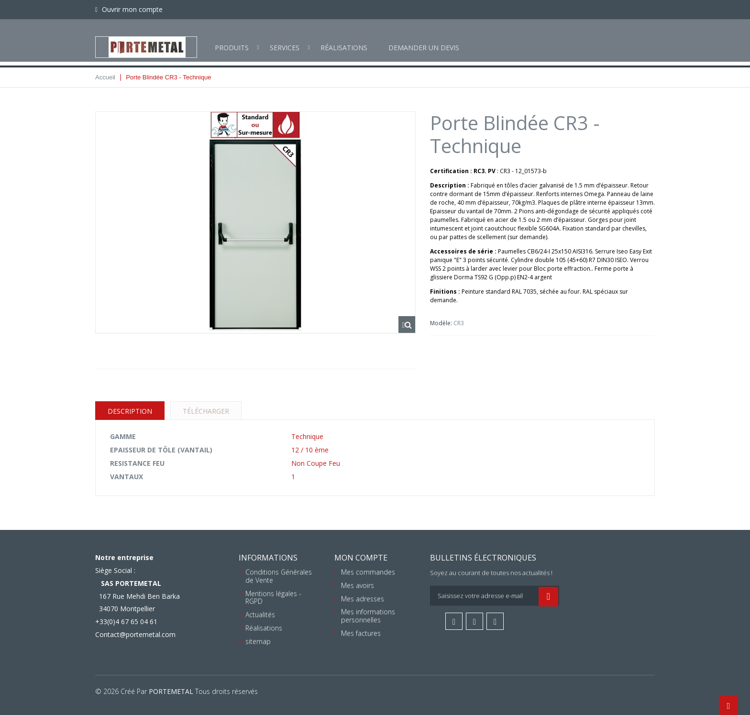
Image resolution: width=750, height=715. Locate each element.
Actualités (260, 614)
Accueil (105, 77)
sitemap (258, 641)
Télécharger (206, 411)
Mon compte (360, 557)
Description (130, 411)
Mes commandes (368, 571)
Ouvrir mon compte (131, 9)
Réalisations (343, 40)
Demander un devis (423, 40)
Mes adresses (362, 598)
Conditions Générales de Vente (278, 575)
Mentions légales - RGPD (273, 597)
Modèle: (441, 323)
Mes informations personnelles (368, 616)
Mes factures (361, 633)
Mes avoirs (357, 585)
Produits (232, 40)
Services (284, 40)
